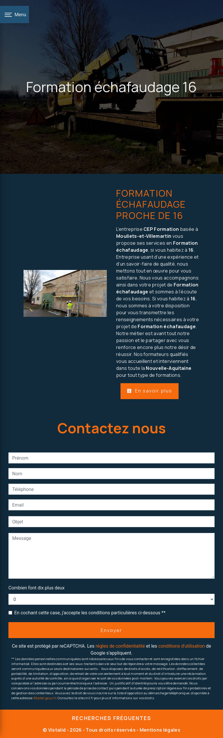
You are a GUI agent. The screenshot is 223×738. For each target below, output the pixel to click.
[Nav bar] (14, 14)
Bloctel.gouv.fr (45, 698)
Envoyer (111, 630)
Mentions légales (159, 730)
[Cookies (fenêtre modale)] (1, 734)
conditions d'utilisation (181, 646)
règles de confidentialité (120, 646)
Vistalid (57, 730)
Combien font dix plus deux (36, 588)
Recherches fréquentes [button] (111, 718)
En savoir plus (149, 391)
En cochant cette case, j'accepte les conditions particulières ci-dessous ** (90, 612)
